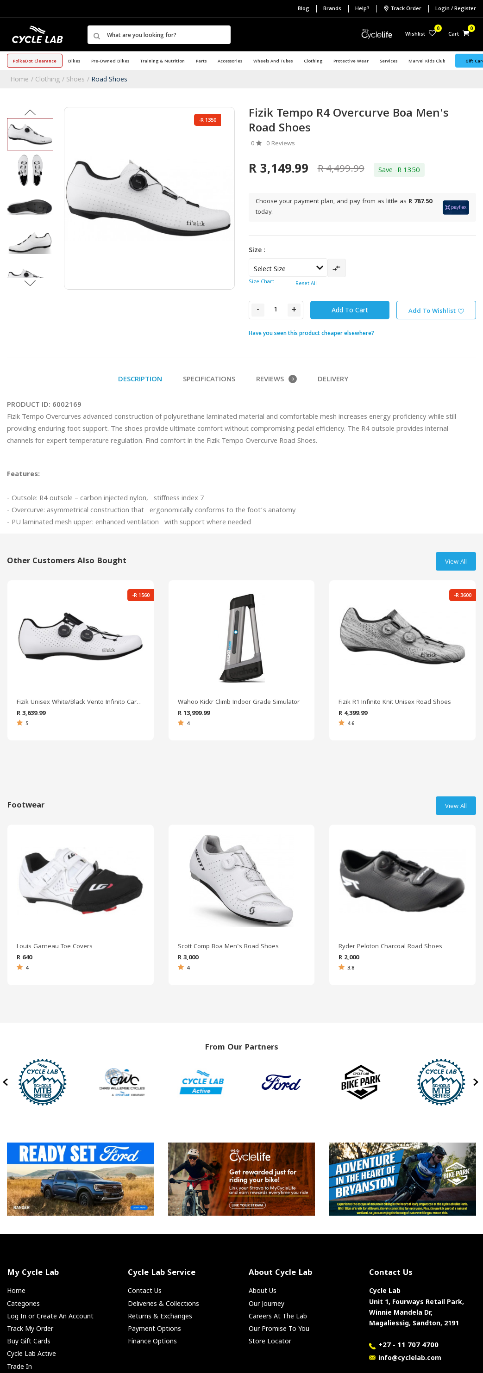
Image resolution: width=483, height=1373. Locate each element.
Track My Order (30, 1328)
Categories (23, 1303)
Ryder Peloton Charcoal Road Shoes (390, 947)
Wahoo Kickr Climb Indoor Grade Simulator (239, 702)
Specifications (209, 380)
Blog (303, 9)
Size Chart (261, 282)
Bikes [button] (74, 61)
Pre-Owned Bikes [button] (110, 61)
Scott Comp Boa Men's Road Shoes (228, 947)
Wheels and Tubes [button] (273, 61)
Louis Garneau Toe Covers (55, 947)
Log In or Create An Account (50, 1315)
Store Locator (270, 1340)
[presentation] (6, 1082)
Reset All (306, 284)
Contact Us (145, 1290)
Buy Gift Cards (28, 1340)
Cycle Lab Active (31, 1353)
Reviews (276, 380)
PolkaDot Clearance (34, 61)
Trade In (19, 1366)
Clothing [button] (313, 61)
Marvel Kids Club (426, 61)
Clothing (47, 79)
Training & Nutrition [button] (162, 61)
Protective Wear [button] (351, 61)
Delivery (333, 380)
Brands (332, 9)
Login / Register (455, 9)
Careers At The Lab (278, 1315)
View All (456, 562)
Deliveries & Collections (163, 1303)
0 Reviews (280, 144)
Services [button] (388, 61)
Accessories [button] (230, 61)
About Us (262, 1290)
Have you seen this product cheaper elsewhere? (311, 333)
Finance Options (152, 1340)
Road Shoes (109, 79)
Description (140, 380)
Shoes (75, 79)
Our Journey (266, 1303)
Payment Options (154, 1328)
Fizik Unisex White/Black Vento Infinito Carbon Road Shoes (80, 702)
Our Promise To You (279, 1328)
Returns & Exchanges (160, 1315)
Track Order (402, 9)
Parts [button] (201, 61)
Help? (362, 9)
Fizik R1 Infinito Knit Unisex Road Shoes (395, 702)
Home (19, 79)
